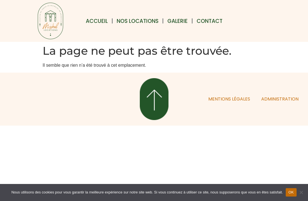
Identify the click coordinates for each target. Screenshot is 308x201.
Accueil (97, 21)
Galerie (177, 21)
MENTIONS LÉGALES (229, 99)
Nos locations (137, 21)
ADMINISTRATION (280, 99)
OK (291, 192)
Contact (210, 21)
